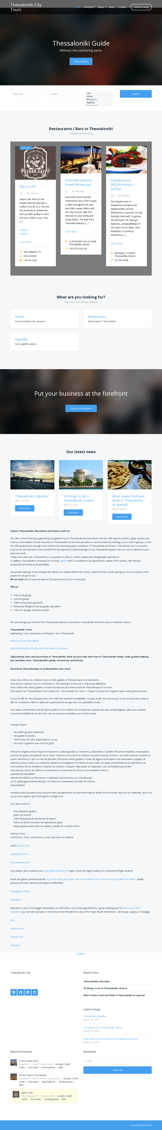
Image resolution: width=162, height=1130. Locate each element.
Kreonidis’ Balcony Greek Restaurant (78, 182)
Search (135, 93)
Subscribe (117, 1070)
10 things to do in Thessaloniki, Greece (79, 498)
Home (77, 7)
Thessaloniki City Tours (25, 7)
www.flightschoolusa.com (56, 870)
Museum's (99, 99)
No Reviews (33, 193)
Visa (12, 920)
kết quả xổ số (23, 845)
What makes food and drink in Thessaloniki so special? (128, 500)
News (112, 7)
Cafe (99, 93)
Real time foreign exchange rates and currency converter (38, 648)
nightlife (63, 560)
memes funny (17, 928)
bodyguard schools (20, 891)
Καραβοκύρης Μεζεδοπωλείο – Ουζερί (123, 184)
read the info (16, 936)
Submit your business (81, 408)
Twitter (20, 992)
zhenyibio (15, 945)
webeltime (15, 899)
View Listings (81, 61)
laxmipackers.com (19, 854)
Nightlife (99, 102)
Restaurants (97, 317)
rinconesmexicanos (20, 862)
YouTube (34, 992)
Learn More (26, 242)
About (101, 7)
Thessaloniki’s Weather (32, 496)
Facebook (13, 992)
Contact (122, 7)
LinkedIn (27, 992)
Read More (24, 508)
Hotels (99, 96)
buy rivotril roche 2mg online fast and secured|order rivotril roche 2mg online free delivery (91, 879)
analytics (24, 229)
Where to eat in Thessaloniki (24, 640)
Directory (89, 7)
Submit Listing (141, 7)
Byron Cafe (28, 186)
